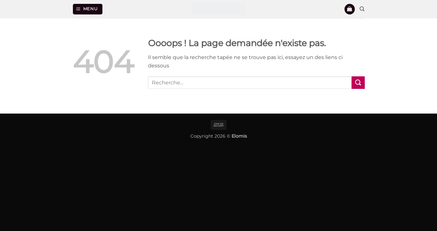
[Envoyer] (358, 82)
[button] (87, 9)
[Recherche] (362, 9)
